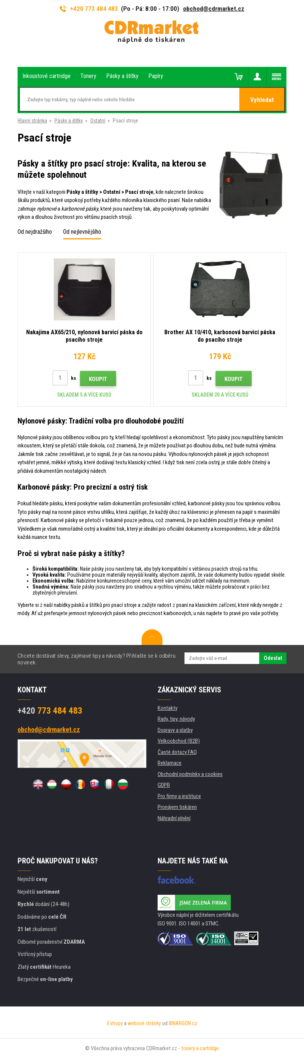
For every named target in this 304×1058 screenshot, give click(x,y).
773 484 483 (50, 710)
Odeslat (273, 658)
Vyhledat (262, 99)
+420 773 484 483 (89, 8)
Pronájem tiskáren (177, 807)
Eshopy (115, 1023)
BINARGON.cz (183, 1023)
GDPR (164, 785)
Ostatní (97, 121)
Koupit (98, 379)
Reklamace (170, 763)
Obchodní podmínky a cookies (190, 774)
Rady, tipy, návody (176, 719)
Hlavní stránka (32, 121)
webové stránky (144, 1023)
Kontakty (167, 708)
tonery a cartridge (200, 1048)
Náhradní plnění (174, 818)
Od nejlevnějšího (82, 231)
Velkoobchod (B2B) (179, 741)
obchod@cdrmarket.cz (213, 8)
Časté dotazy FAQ (177, 752)
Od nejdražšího (35, 231)
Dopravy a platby (175, 730)
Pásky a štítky (69, 121)
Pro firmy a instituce (179, 796)
